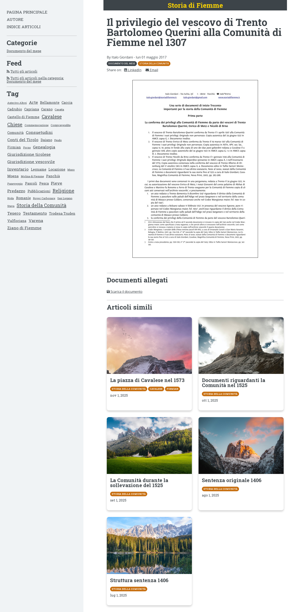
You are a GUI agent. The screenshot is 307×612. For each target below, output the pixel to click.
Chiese (14, 124)
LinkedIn (132, 70)
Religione (63, 191)
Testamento (35, 213)
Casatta (59, 109)
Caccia (67, 102)
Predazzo (16, 190)
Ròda (10, 198)
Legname (38, 169)
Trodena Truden (62, 213)
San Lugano (64, 198)
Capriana (31, 109)
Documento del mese (24, 51)
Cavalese (52, 116)
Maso (71, 169)
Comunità (15, 132)
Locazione (56, 169)
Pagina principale (27, 12)
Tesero (14, 213)
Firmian (14, 147)
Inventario (18, 169)
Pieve (56, 183)
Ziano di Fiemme (24, 227)
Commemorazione (37, 125)
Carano (47, 109)
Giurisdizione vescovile (31, 161)
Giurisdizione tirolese (29, 154)
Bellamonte (49, 102)
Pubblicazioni (39, 191)
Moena (13, 176)
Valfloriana (16, 220)
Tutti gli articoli (23, 71)
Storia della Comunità (41, 205)
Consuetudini (39, 132)
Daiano (46, 140)
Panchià (53, 176)
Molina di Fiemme (32, 176)
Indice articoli (24, 26)
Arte (33, 102)
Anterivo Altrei (17, 102)
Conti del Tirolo (22, 139)
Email (152, 70)
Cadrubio (14, 109)
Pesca (44, 183)
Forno (27, 147)
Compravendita (60, 125)
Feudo (58, 140)
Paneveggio (15, 183)
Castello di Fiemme (23, 117)
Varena (36, 220)
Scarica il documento (124, 291)
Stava (10, 206)
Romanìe (23, 198)
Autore (15, 19)
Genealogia (44, 147)
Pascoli (31, 183)
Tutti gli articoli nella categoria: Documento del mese (35, 80)
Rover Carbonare (44, 198)
